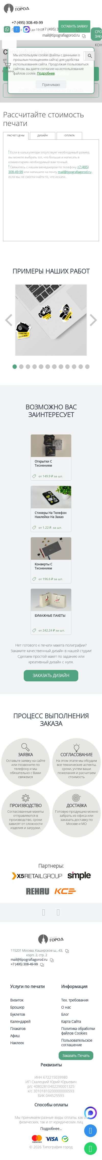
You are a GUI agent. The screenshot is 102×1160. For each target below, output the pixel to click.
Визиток (16, 1000)
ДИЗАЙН (42, 135)
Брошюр (17, 1007)
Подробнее (46, 73)
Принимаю (51, 84)
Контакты (98, 44)
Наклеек (17, 1042)
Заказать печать (76, 1055)
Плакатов (18, 1028)
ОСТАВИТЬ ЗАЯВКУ (74, 26)
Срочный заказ (98, 34)
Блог (65, 1014)
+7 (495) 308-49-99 (27, 22)
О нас (66, 1007)
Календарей (20, 1021)
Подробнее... (51, 1128)
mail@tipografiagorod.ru (74, 172)
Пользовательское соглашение (76, 1042)
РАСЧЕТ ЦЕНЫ (15, 135)
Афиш (15, 1035)
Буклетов (17, 1014)
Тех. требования (74, 1000)
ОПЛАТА (69, 135)
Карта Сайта (71, 1021)
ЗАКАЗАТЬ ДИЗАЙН (51, 675)
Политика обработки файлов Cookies (78, 1031)
